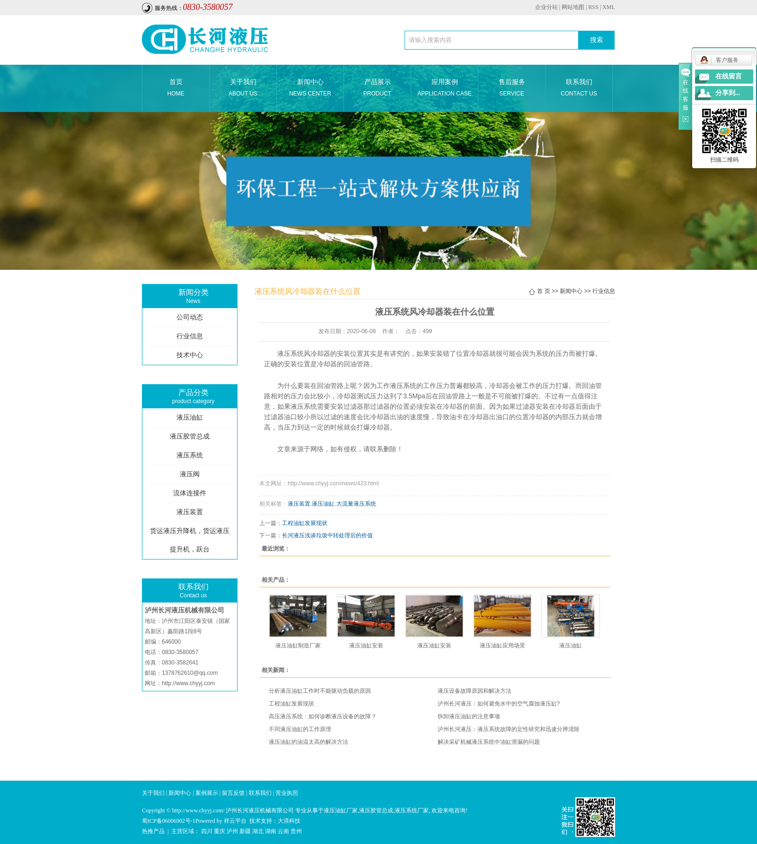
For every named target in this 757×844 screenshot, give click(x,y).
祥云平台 (235, 821)
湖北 (258, 831)
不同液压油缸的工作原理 (300, 729)
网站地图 (573, 7)
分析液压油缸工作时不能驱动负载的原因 (320, 691)
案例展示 (206, 793)
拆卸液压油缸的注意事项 (469, 716)
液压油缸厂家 (341, 810)
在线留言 (728, 76)
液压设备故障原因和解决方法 (474, 691)
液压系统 (189, 455)
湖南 (270, 831)
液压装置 (189, 512)
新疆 (245, 831)
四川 (206, 831)
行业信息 (189, 336)
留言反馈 (233, 793)
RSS (594, 7)
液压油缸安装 (366, 645)
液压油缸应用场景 (502, 645)
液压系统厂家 (412, 810)
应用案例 (444, 88)
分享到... (727, 92)
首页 (175, 88)
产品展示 (377, 88)
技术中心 (189, 355)
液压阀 (190, 474)
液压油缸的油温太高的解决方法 (308, 742)
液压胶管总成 (190, 436)
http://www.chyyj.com (188, 683)
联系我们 (579, 88)
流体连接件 (189, 493)
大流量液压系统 (356, 503)
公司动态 (189, 317)
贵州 (296, 831)
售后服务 (511, 88)
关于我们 (243, 88)
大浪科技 (289, 821)
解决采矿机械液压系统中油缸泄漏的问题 (489, 742)
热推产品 (153, 831)
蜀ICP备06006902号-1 (168, 821)
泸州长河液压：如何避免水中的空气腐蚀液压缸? (499, 703)
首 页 (543, 291)
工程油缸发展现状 (304, 523)
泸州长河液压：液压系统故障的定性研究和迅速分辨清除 (509, 729)
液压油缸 (189, 417)
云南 (283, 831)
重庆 (219, 831)
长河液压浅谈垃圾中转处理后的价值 (327, 535)
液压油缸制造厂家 (298, 645)
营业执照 (286, 793)
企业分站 (546, 7)
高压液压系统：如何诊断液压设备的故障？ (323, 716)
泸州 (232, 831)
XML (608, 7)
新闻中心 (310, 88)
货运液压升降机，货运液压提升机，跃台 (189, 540)
